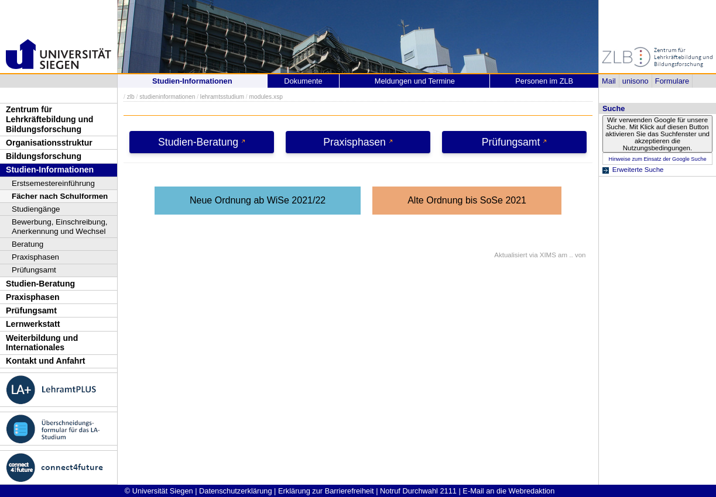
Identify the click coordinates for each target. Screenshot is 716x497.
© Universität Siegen (159, 490)
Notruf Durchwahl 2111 (418, 490)
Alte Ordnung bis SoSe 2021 (466, 200)
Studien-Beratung (40, 283)
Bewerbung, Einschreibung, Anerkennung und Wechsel (60, 227)
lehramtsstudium (222, 97)
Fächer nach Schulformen (60, 196)
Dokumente (303, 81)
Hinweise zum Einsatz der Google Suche (657, 159)
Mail (608, 81)
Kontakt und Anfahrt (45, 360)
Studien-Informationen (50, 169)
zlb (131, 97)
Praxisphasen (35, 257)
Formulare (672, 81)
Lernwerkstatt (33, 324)
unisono (635, 81)
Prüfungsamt (34, 269)
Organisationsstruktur (49, 142)
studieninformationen (167, 97)
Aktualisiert (510, 254)
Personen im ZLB (544, 81)
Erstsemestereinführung (53, 183)
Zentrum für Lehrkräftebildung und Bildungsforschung (49, 119)
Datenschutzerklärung (235, 490)
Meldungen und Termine (415, 81)
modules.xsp (265, 97)
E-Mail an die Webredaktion (508, 490)
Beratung (27, 244)
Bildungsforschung (43, 156)
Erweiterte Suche (638, 169)
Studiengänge (36, 209)
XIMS (548, 254)
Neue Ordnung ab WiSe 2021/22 (258, 200)
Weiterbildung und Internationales (42, 343)
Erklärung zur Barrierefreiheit (326, 490)
